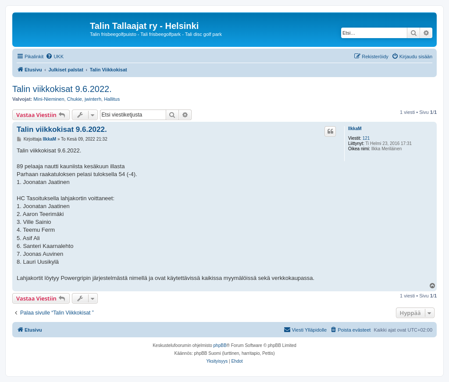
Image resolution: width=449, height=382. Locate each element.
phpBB (220, 345)
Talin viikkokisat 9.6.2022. (62, 89)
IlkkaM (355, 128)
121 (366, 138)
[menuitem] (55, 56)
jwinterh (93, 99)
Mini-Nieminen (48, 99)
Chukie (74, 99)
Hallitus (112, 99)
